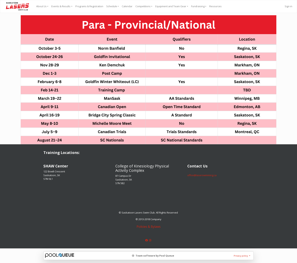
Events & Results (60, 6)
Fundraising (198, 6)
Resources (215, 6)
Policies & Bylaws (149, 227)
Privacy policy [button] (241, 255)
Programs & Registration (89, 6)
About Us (41, 6)
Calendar (127, 6)
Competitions (143, 6)
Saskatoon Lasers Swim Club (17, 6)
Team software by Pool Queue (153, 255)
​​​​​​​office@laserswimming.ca (201, 175)
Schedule (111, 6)
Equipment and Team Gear (170, 6)
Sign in (288, 6)
